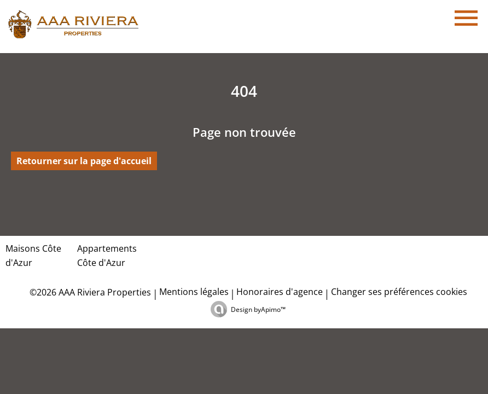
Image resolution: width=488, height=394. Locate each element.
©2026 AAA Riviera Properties (89, 292)
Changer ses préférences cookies (399, 292)
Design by (258, 309)
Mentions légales (194, 292)
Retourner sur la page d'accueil (84, 161)
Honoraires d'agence (279, 292)
